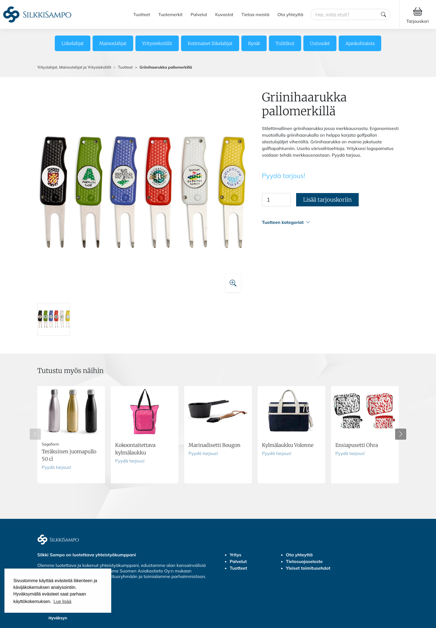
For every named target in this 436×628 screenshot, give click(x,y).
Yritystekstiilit (157, 43)
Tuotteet (141, 14)
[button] (330, 222)
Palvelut (199, 14)
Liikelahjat (72, 43)
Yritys (235, 554)
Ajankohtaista (360, 43)
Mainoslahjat (113, 43)
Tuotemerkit (170, 14)
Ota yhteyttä (290, 14)
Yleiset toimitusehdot (308, 568)
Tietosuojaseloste (304, 561)
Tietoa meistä (255, 14)
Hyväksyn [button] (57, 618)
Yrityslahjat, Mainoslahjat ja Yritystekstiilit (74, 67)
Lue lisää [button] (62, 601)
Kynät (254, 43)
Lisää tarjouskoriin (327, 199)
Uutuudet (320, 43)
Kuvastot (224, 14)
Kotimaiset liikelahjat (210, 43)
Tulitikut (285, 43)
